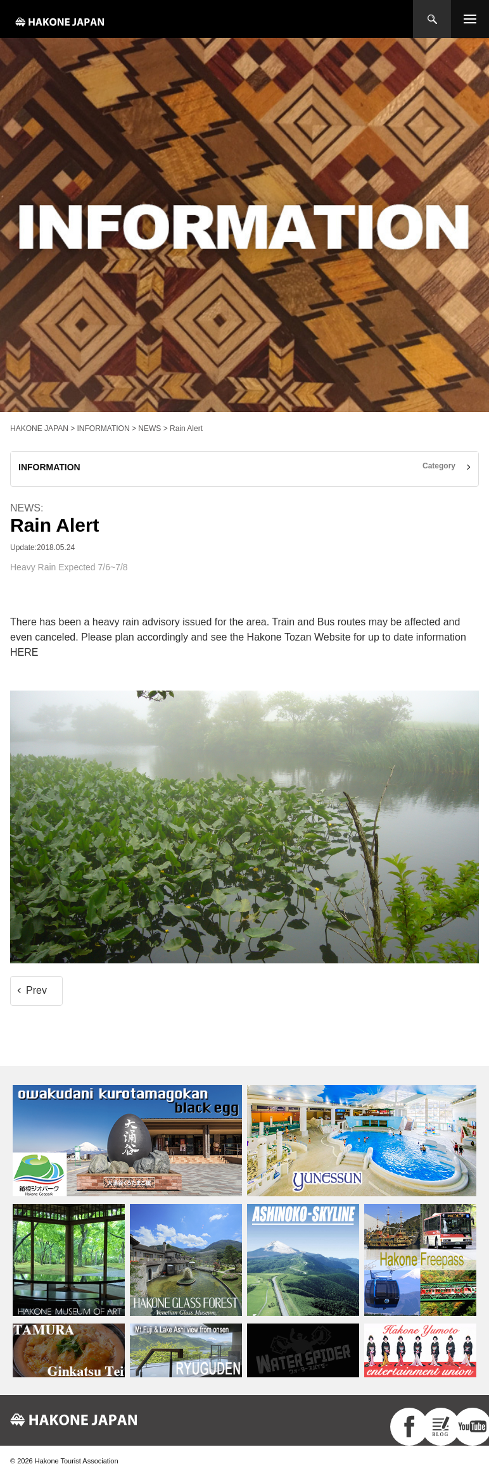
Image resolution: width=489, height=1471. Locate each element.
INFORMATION (49, 467)
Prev (36, 990)
